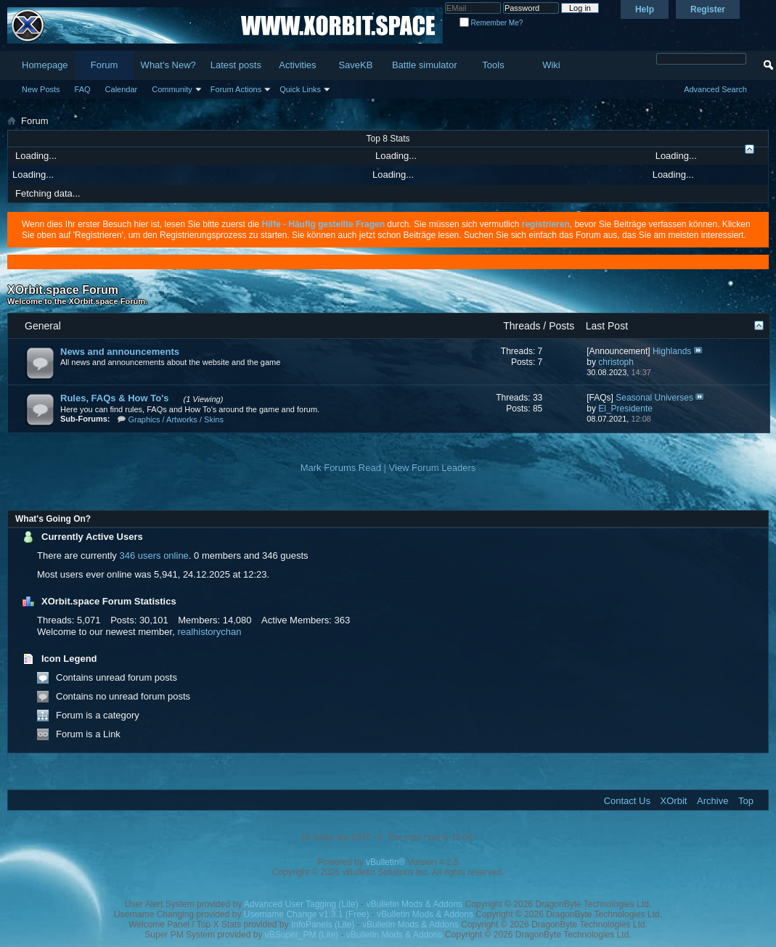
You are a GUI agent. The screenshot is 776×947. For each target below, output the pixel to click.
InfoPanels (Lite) (322, 924)
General (43, 326)
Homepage (45, 65)
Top (745, 800)
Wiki (551, 65)
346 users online (153, 555)
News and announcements (119, 351)
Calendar (121, 89)
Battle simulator (424, 65)
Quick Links (300, 89)
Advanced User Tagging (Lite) (301, 904)
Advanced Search (715, 89)
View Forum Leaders (432, 467)
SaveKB (355, 65)
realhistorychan (209, 631)
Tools (493, 65)
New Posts (41, 89)
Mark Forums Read (341, 467)
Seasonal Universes (654, 398)
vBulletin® (385, 862)
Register (707, 9)
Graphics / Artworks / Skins (176, 419)
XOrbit (674, 800)
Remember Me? (491, 23)
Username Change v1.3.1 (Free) (306, 914)
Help (644, 9)
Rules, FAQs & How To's (114, 398)
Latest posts (236, 65)
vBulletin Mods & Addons (414, 904)
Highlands (672, 351)
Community (172, 89)
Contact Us (627, 800)
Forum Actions (236, 89)
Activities (297, 65)
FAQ (83, 89)
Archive (712, 800)
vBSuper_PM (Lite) (301, 935)
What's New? (168, 65)
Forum (104, 65)
